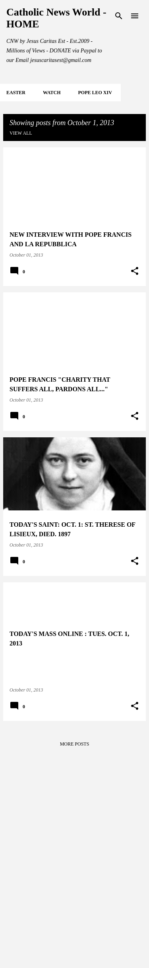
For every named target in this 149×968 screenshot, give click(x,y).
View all (21, 133)
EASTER (15, 92)
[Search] (119, 15)
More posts (74, 744)
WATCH (51, 92)
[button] (134, 271)
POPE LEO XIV (95, 92)
